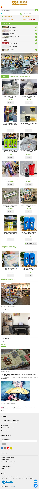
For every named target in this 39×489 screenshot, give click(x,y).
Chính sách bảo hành (5, 459)
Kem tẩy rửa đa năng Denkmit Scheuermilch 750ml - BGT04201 (10, 233)
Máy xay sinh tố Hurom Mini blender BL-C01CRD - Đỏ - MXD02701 (28, 179)
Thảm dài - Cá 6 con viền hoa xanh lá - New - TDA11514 (10, 206)
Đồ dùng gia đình (9, 40)
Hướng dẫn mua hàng (5, 468)
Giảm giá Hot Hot (9, 43)
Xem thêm (31, 243)
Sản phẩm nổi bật (14, 76)
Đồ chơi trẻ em (9, 27)
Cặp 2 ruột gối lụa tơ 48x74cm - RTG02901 (28, 97)
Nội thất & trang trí (10, 37)
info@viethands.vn (5, 425)
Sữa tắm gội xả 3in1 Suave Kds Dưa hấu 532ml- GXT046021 (10, 151)
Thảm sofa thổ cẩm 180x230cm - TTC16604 (28, 206)
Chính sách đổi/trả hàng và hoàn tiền (8, 461)
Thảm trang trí (9, 34)
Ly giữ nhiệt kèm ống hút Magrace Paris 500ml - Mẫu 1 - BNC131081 (10, 178)
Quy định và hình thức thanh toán (7, 464)
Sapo (14, 486)
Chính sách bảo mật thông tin (7, 466)
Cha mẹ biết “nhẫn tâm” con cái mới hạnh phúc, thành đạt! (15, 406)
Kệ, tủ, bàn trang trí (5, 338)
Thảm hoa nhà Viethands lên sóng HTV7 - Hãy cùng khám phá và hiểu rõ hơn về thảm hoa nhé (18, 375)
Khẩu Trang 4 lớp (10, 46)
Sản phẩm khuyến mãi (25, 76)
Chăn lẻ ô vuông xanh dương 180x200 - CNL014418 (10, 269)
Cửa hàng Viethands (6, 309)
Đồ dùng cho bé (9, 50)
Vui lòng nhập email (6, 439)
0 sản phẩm (25, 13)
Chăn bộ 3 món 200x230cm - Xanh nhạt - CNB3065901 (29, 151)
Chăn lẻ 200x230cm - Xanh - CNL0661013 (10, 97)
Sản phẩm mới (5, 76)
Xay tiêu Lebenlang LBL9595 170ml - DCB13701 (29, 124)
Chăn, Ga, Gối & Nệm (10, 31)
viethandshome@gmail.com (7, 427)
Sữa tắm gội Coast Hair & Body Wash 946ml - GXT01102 (28, 233)
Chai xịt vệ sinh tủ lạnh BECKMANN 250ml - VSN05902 (10, 124)
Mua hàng (10, 102)
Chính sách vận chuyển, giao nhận (7, 457)
